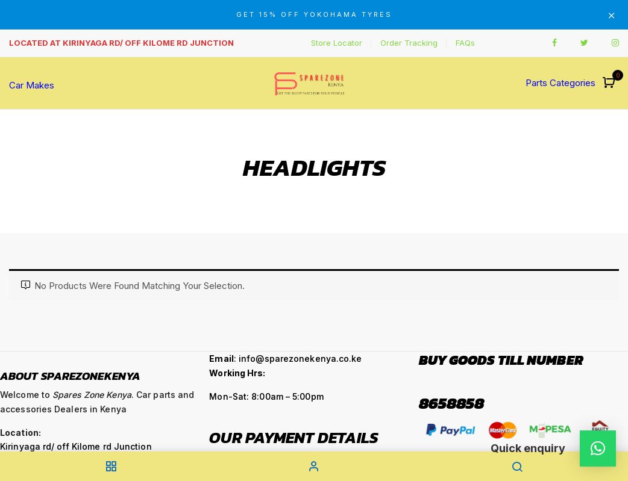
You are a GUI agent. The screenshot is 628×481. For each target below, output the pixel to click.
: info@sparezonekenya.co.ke (285, 358)
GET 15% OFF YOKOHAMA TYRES (314, 14)
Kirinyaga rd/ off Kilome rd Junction (76, 446)
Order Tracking (409, 43)
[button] (610, 83)
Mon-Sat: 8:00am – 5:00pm (266, 396)
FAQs (465, 43)
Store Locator (336, 43)
